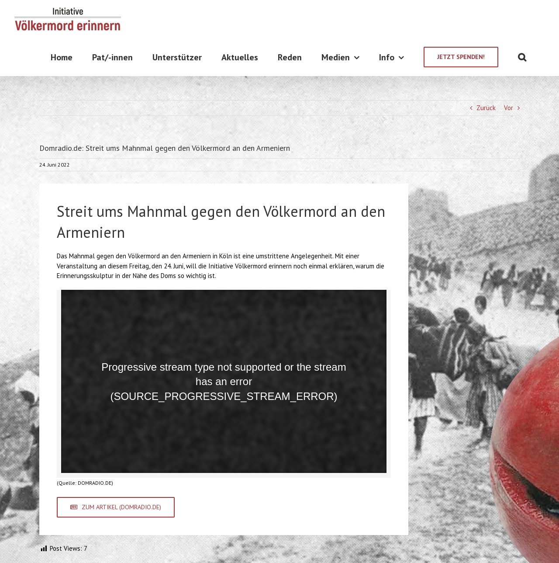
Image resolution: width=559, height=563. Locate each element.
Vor (508, 108)
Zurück (486, 108)
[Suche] (522, 57)
